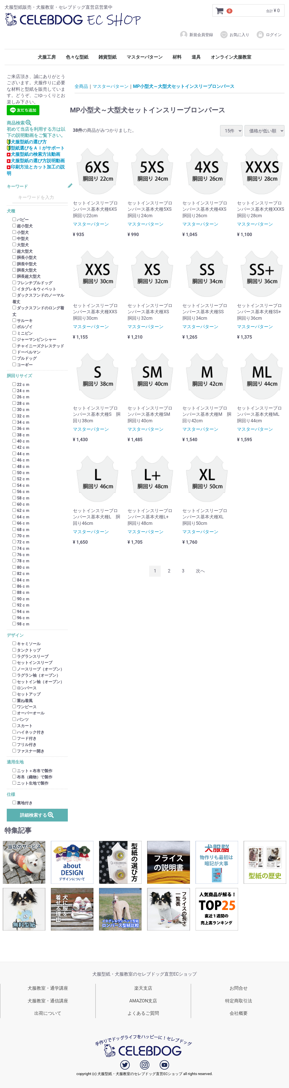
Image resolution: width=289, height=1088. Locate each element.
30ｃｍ (21, 409)
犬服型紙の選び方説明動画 (36, 160)
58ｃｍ (21, 498)
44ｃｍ (21, 454)
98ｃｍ (21, 624)
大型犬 (20, 245)
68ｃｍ (21, 529)
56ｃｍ (21, 491)
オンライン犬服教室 (231, 57)
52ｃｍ (21, 479)
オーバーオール (28, 713)
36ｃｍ (21, 429)
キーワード (17, 186)
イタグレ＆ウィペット (34, 289)
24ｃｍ (21, 390)
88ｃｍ (21, 592)
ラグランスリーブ (30, 656)
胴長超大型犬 (26, 276)
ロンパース (24, 688)
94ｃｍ (21, 611)
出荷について (47, 1013)
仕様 (11, 794)
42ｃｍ (21, 447)
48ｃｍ (21, 466)
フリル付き (24, 745)
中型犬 (20, 238)
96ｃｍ (21, 618)
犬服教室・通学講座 (48, 988)
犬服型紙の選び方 (27, 142)
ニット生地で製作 (30, 783)
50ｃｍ (21, 472)
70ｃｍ (21, 536)
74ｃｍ (21, 548)
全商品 (81, 86)
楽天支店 (143, 988)
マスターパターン (145, 57)
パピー (20, 219)
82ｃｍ (21, 573)
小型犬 (20, 232)
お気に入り (234, 34)
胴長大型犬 (24, 270)
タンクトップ (26, 650)
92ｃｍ (21, 605)
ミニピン (22, 333)
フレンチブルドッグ (32, 283)
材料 (177, 57)
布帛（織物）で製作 (32, 777)
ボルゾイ (22, 327)
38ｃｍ (21, 435)
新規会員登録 (196, 34)
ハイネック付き (28, 732)
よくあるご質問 (143, 1013)
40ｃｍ (21, 441)
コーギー (22, 365)
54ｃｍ (21, 485)
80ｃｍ (21, 567)
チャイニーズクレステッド (38, 346)
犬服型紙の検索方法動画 (33, 154)
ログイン (269, 34)
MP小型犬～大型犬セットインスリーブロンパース (183, 86)
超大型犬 (22, 251)
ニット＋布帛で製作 (32, 771)
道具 (196, 57)
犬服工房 (47, 57)
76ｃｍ (21, 554)
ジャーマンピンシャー (34, 339)
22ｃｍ (21, 384)
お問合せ (239, 988)
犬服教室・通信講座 (48, 1000)
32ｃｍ (21, 416)
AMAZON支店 (143, 1000)
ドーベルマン (26, 352)
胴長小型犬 (24, 257)
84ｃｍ (21, 580)
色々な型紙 (77, 57)
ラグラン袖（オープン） (36, 675)
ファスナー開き (28, 751)
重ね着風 (22, 700)
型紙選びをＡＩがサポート (36, 148)
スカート (22, 725)
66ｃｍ (21, 523)
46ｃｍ (21, 460)
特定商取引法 (238, 1000)
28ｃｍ (21, 403)
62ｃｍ (21, 511)
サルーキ (22, 320)
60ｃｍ (21, 504)
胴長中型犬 (24, 264)
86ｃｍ (21, 586)
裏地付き (22, 803)
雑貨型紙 (107, 57)
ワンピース (24, 707)
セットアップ (26, 694)
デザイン (15, 635)
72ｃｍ (21, 542)
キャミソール (26, 643)
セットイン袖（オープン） (38, 682)
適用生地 (15, 762)
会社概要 (239, 1013)
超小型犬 (22, 226)
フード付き (24, 738)
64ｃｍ (21, 517)
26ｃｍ (21, 397)
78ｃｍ (21, 561)
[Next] (200, 571)
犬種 (11, 211)
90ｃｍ (21, 599)
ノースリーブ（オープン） (38, 669)
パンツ (20, 719)
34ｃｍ (21, 422)
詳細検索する (37, 815)
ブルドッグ (24, 358)
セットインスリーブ (32, 663)
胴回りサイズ (19, 376)
